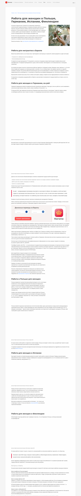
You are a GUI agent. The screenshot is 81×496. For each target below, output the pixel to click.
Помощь (40, 2)
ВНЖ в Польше (19, 348)
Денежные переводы (19, 2)
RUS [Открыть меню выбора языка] (74, 2)
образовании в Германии (24, 273)
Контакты (49, 2)
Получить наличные (29, 2)
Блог (44, 2)
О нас (35, 2)
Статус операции (56, 2)
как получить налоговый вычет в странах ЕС (33, 41)
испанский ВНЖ (34, 403)
